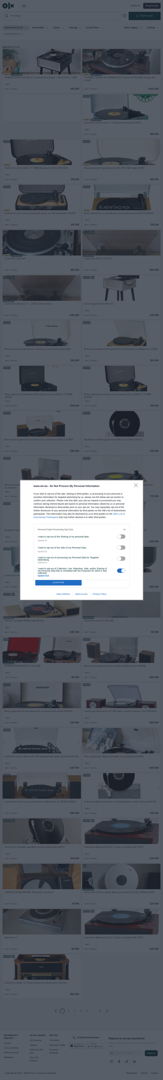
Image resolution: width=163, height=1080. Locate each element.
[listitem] (81, 529)
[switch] (121, 536)
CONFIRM (58, 582)
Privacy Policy (99, 594)
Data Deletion (63, 594)
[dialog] (81, 540)
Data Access (81, 594)
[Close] (137, 486)
